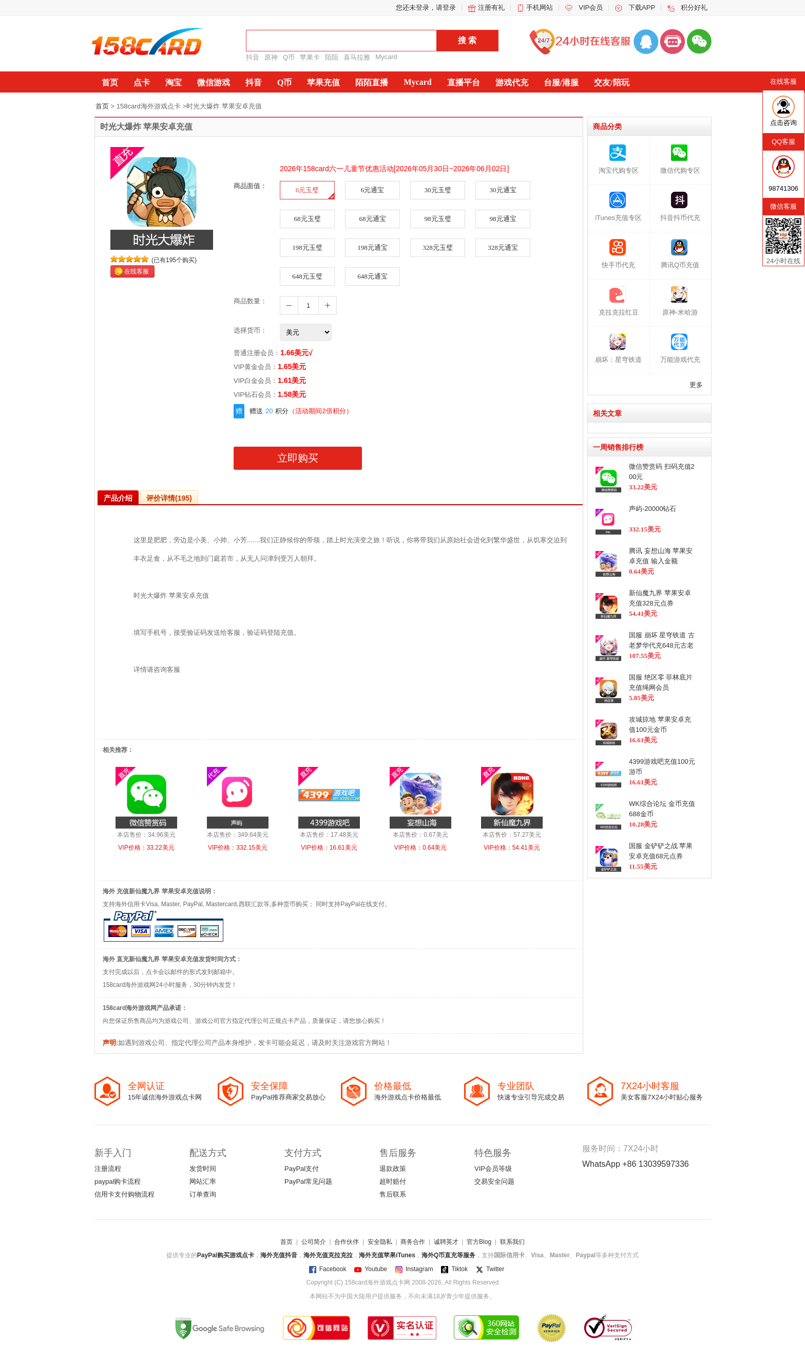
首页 (110, 82)
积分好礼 (694, 7)
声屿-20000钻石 (652, 508)
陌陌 (331, 57)
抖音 (252, 57)
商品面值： (250, 186)
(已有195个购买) (174, 260)
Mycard (386, 57)
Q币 (289, 57)
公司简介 (313, 1241)
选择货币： (250, 330)
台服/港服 (561, 82)
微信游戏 (213, 82)
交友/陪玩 (611, 82)
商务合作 (412, 1241)
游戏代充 (511, 82)
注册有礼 (491, 7)
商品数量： (250, 301)
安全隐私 (380, 1241)
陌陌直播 (371, 82)
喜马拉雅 (356, 57)
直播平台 (463, 82)
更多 (696, 385)
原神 (271, 57)
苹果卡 (310, 57)
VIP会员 (591, 7)
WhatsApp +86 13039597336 (635, 1164)
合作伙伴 (346, 1241)
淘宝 (173, 82)
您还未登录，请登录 (426, 7)
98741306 (783, 188)
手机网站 (539, 7)
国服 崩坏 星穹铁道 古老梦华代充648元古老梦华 (662, 645)
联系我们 (512, 1241)
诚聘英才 (446, 1241)
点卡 (141, 82)
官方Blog (479, 1241)
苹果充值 (323, 82)
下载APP (641, 7)
